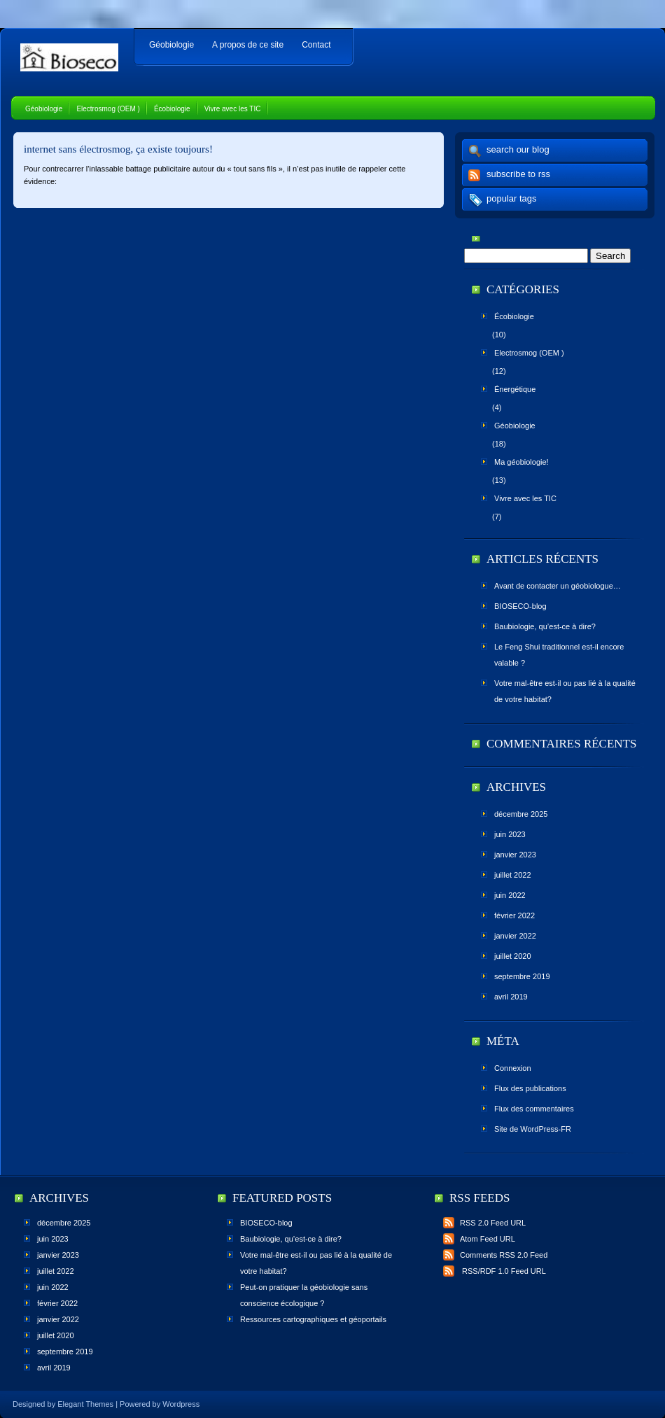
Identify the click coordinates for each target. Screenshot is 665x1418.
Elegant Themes (85, 1404)
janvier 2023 (515, 854)
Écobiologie (172, 109)
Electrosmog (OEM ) (108, 109)
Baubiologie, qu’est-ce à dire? (545, 626)
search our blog (518, 149)
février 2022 (514, 915)
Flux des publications (530, 1088)
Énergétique (515, 389)
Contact (316, 45)
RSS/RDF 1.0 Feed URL (494, 1271)
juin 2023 (510, 834)
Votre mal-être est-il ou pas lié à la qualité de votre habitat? (565, 691)
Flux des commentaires (534, 1108)
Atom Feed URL (479, 1238)
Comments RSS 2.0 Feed (495, 1255)
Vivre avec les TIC (232, 109)
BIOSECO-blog (520, 606)
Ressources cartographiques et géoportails (313, 1319)
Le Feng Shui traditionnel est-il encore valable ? (559, 655)
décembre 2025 (520, 814)
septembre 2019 (522, 976)
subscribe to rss (518, 174)
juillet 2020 (512, 956)
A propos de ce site (248, 45)
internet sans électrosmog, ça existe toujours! (118, 149)
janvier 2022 (515, 936)
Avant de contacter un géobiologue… (557, 586)
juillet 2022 (512, 875)
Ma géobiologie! (521, 462)
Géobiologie (171, 45)
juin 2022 (510, 895)
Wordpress (181, 1404)
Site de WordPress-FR (532, 1129)
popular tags (511, 198)
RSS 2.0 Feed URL (484, 1222)
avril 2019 (511, 996)
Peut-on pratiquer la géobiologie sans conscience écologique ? (304, 1295)
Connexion (512, 1068)
